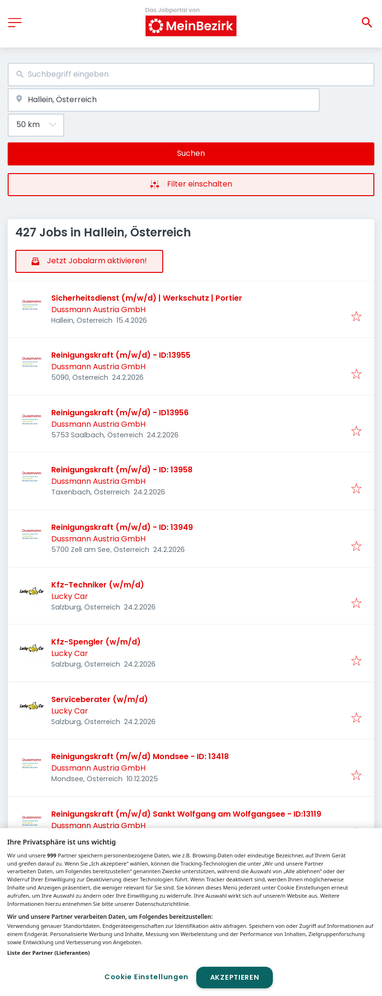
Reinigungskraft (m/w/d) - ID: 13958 (121, 469)
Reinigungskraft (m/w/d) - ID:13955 (121, 355)
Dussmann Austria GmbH (98, 309)
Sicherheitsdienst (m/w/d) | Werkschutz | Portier (146, 298)
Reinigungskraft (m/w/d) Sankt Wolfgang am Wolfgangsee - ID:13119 (186, 814)
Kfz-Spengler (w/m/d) (96, 641)
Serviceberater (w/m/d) (99, 699)
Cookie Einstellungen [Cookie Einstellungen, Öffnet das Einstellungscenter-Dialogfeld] (146, 977)
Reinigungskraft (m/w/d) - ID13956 (120, 412)
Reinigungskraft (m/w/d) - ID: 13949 (122, 527)
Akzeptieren (234, 977)
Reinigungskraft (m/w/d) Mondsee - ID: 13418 (140, 756)
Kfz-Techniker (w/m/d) (97, 584)
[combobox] (191, 74)
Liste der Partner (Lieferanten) (48, 952)
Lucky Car (69, 596)
